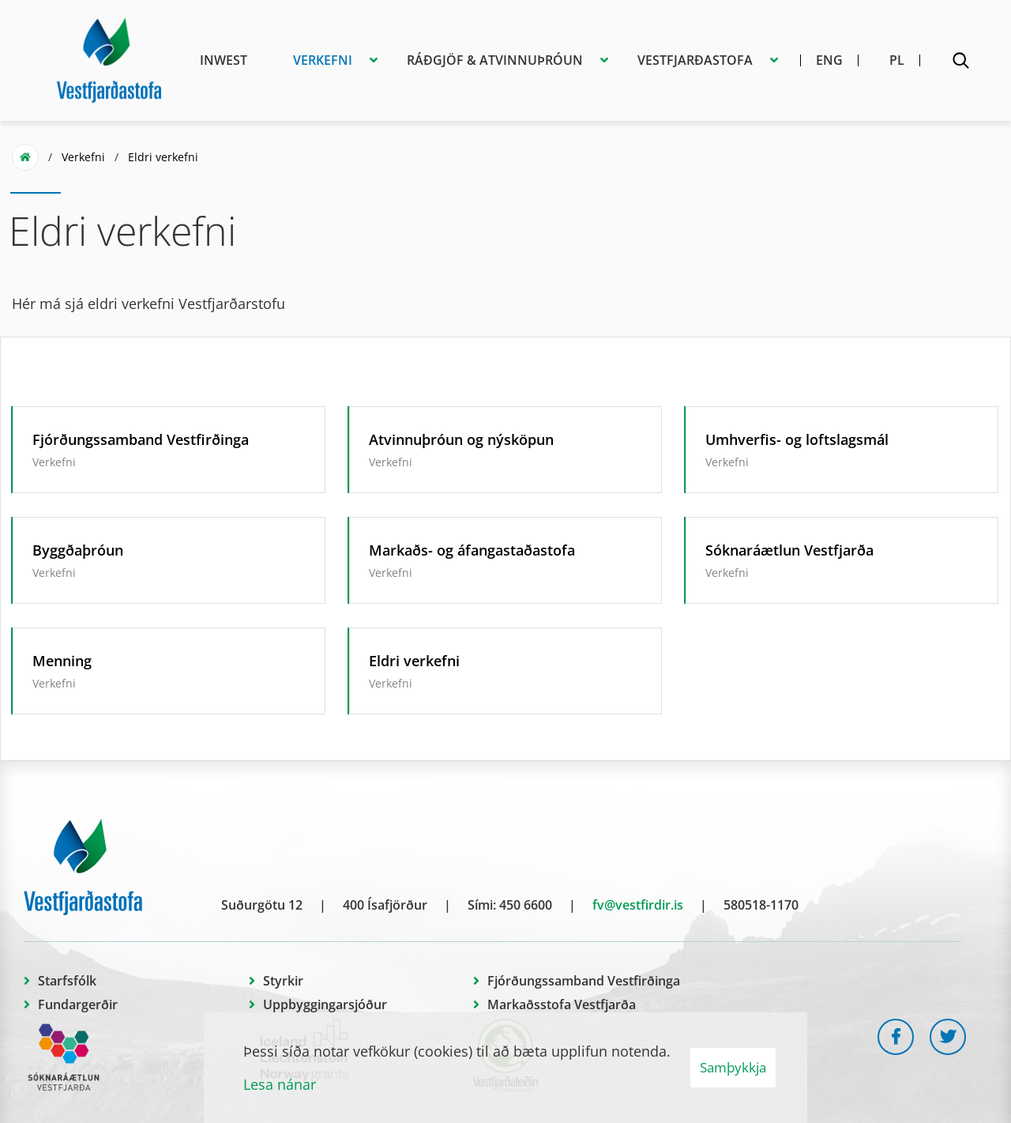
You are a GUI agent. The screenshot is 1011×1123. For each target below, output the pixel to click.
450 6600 (525, 905)
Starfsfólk (67, 980)
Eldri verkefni (163, 156)
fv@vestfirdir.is (637, 905)
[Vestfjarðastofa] (109, 57)
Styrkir (283, 980)
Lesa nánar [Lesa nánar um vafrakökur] (279, 1084)
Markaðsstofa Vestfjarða (561, 1004)
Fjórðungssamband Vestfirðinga (583, 980)
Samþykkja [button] (733, 1067)
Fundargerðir (78, 1004)
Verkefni (83, 156)
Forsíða (25, 157)
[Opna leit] (960, 63)
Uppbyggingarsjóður (325, 1004)
